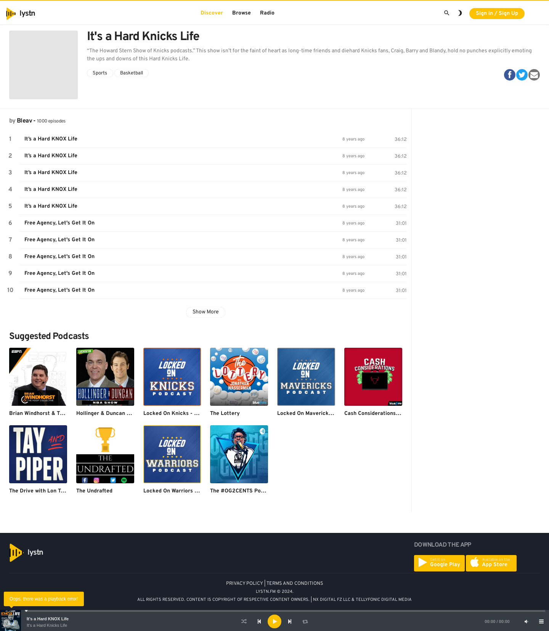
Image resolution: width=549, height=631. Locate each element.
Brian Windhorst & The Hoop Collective (58, 413)
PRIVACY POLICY (244, 584)
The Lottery (225, 413)
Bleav (24, 121)
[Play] (274, 621)
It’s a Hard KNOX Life (48, 618)
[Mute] (526, 621)
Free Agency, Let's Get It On (59, 223)
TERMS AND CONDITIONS (294, 584)
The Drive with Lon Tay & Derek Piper (56, 491)
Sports (100, 73)
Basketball (131, 73)
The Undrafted (94, 491)
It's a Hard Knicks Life (47, 625)
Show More (206, 312)
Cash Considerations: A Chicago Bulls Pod (396, 413)
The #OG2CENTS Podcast (242, 491)
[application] (274, 621)
